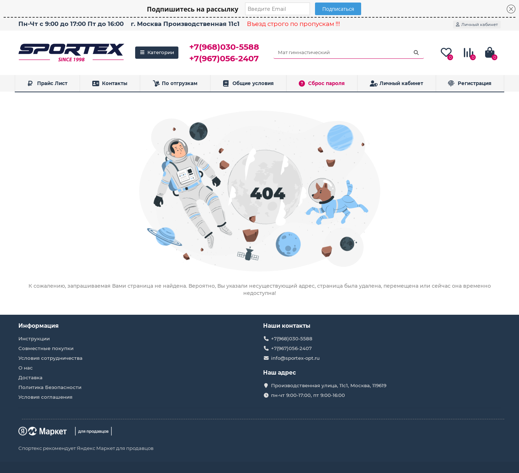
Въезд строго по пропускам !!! (293, 23)
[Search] (349, 53)
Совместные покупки (46, 348)
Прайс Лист (47, 83)
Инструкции (34, 338)
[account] (477, 24)
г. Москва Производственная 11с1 (185, 23)
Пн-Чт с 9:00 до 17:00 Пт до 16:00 (71, 23)
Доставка (30, 377)
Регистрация (469, 83)
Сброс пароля (322, 83)
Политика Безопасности (49, 387)
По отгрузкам (175, 83)
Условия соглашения (45, 397)
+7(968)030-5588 (224, 47)
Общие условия (248, 83)
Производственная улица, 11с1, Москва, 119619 (328, 385)
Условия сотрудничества (50, 358)
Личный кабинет (396, 83)
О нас (25, 368)
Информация (38, 325)
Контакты (109, 83)
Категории (156, 52)
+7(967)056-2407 (224, 58)
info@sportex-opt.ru (295, 358)
